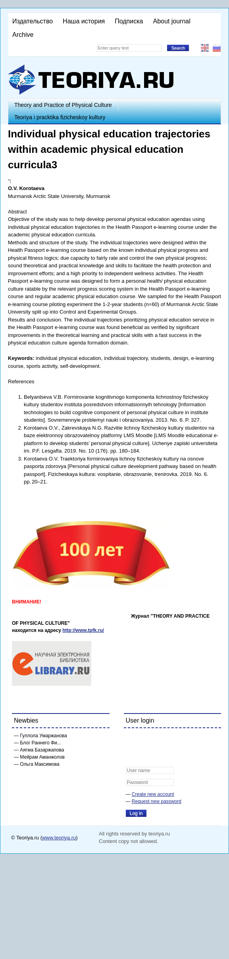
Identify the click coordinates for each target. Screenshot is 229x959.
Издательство (32, 21)
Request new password (156, 801)
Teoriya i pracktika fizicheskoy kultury (60, 117)
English (205, 48)
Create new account (153, 794)
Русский (217, 48)
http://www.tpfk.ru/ (83, 630)
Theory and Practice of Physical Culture (63, 105)
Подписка (129, 21)
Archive (22, 34)
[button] (132, 739)
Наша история (84, 21)
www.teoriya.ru (59, 838)
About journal (171, 21)
